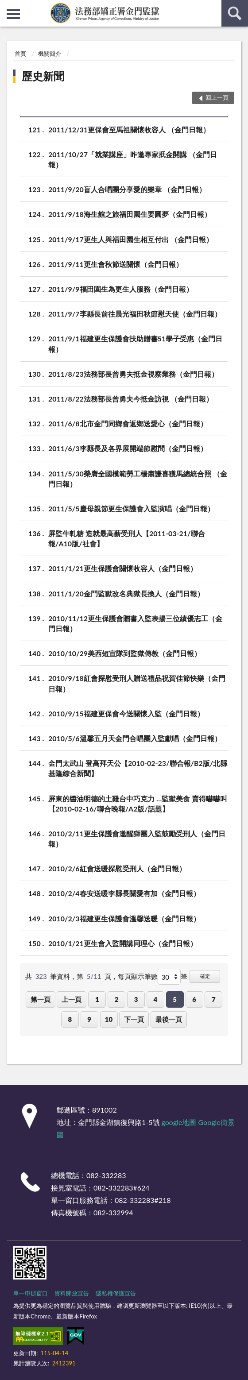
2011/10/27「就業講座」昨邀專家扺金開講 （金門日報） (132, 159)
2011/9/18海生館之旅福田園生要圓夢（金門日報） (129, 214)
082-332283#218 (143, 1200)
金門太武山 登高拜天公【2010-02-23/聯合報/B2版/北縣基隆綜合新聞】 (137, 767)
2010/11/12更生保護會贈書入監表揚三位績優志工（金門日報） (135, 623)
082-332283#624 (121, 1187)
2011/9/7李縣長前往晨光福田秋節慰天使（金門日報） (134, 314)
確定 (205, 976)
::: (7, 6)
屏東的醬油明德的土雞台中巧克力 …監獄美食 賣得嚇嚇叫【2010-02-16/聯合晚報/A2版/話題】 (137, 803)
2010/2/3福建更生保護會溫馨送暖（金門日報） (124, 918)
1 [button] (97, 999)
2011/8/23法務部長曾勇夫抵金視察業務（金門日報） (133, 374)
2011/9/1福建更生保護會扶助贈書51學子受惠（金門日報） (135, 343)
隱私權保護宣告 (116, 1293)
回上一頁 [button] (217, 97)
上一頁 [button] (71, 999)
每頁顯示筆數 (138, 976)
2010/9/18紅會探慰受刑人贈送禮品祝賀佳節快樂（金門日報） (136, 682)
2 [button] (117, 999)
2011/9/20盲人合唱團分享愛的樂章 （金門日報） (127, 189)
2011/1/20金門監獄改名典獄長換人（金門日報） (126, 593)
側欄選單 (13, 14)
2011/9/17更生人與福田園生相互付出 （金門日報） (130, 239)
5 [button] (175, 999)
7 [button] (214, 999)
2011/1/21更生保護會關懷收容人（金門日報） (122, 568)
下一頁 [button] (134, 1019)
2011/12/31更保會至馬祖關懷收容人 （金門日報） (129, 129)
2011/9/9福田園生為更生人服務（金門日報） (120, 289)
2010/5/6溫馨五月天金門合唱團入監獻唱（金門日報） (134, 738)
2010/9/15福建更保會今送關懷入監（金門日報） (126, 713)
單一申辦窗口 (30, 1293)
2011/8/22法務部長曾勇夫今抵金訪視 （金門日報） (130, 399)
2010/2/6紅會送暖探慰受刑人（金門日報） (117, 868)
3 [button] (136, 999)
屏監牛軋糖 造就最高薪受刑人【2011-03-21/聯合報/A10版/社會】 (126, 538)
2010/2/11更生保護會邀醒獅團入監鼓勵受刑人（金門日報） (136, 838)
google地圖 (179, 1122)
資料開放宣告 (71, 1293)
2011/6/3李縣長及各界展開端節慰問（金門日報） (127, 448)
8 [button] (70, 1019)
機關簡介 (49, 53)
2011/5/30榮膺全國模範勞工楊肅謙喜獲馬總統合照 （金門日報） (137, 478)
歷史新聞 (43, 76)
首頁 (20, 53)
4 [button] (155, 999)
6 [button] (194, 999)
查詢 (234, 13)
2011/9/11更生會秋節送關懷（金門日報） (115, 264)
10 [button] (108, 1019)
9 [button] (89, 1019)
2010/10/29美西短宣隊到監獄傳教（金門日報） (124, 653)
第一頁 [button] (40, 999)
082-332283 (106, 1175)
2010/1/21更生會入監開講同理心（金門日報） (122, 943)
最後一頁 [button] (168, 1019)
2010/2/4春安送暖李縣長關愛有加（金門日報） (124, 893)
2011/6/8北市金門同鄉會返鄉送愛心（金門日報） (127, 423)
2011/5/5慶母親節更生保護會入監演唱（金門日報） (131, 508)
